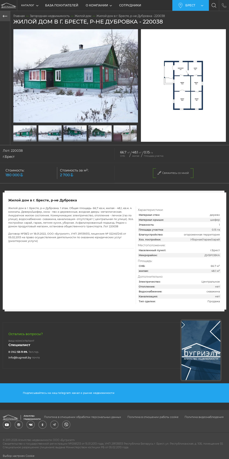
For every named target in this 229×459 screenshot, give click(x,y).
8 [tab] (56, 140)
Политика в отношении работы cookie (152, 417)
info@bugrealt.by (24, 357)
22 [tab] (133, 140)
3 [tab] (29, 140)
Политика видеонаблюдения (204, 417)
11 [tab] (73, 140)
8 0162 (23, 352)
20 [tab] (122, 140)
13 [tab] (84, 140)
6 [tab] (45, 140)
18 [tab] (111, 140)
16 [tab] (100, 140)
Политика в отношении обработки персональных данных (82, 417)
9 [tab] (62, 140)
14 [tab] (89, 140)
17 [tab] (106, 140)
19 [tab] (117, 140)
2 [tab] (23, 140)
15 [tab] (95, 140)
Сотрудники (130, 5)
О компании (97, 5)
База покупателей (61, 5)
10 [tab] (67, 140)
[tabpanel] (25, 133)
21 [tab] (128, 140)
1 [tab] (18, 140)
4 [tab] (34, 140)
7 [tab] (51, 140)
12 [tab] (78, 140)
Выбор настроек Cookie (18, 456)
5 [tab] (40, 140)
